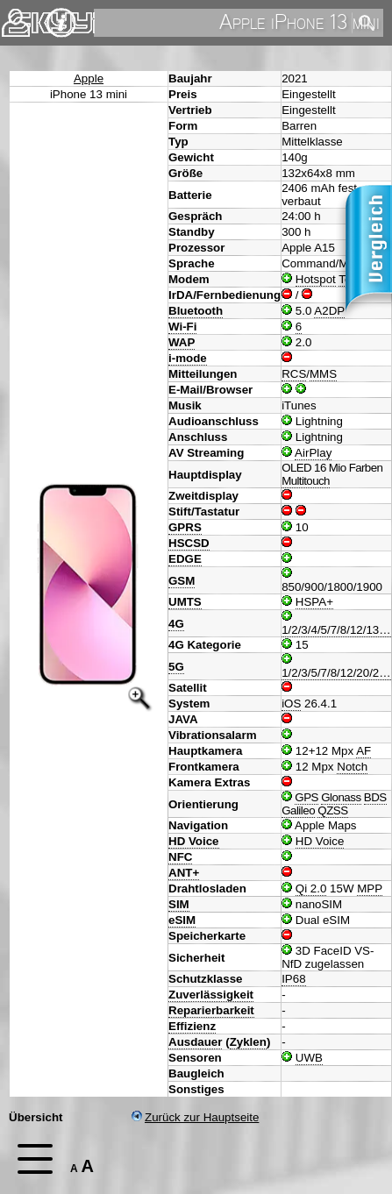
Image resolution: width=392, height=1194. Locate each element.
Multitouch (306, 480)
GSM (181, 580)
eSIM (182, 920)
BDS (375, 797)
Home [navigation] (24, 18)
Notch (352, 766)
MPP (369, 888)
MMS (323, 373)
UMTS (185, 601)
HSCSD (189, 543)
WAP (181, 342)
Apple (88, 78)
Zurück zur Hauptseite (195, 1117)
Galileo (298, 810)
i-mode (187, 358)
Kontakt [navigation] (16, 15)
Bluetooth (195, 310)
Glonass (340, 797)
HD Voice (193, 841)
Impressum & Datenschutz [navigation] (61, 23)
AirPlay (313, 452)
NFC (180, 857)
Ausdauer (195, 1041)
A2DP (329, 310)
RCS (294, 373)
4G (176, 623)
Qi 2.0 (311, 888)
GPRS (185, 527)
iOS (291, 703)
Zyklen (248, 1041)
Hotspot (316, 279)
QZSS (332, 810)
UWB (309, 1057)
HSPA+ (314, 601)
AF (363, 750)
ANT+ (183, 872)
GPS (306, 797)
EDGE (185, 558)
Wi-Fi (182, 326)
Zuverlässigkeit (210, 994)
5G (176, 666)
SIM (178, 904)
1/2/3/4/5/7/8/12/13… (336, 629)
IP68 (293, 978)
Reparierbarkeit (211, 1010)
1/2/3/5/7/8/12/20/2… (336, 672)
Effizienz (192, 1026)
